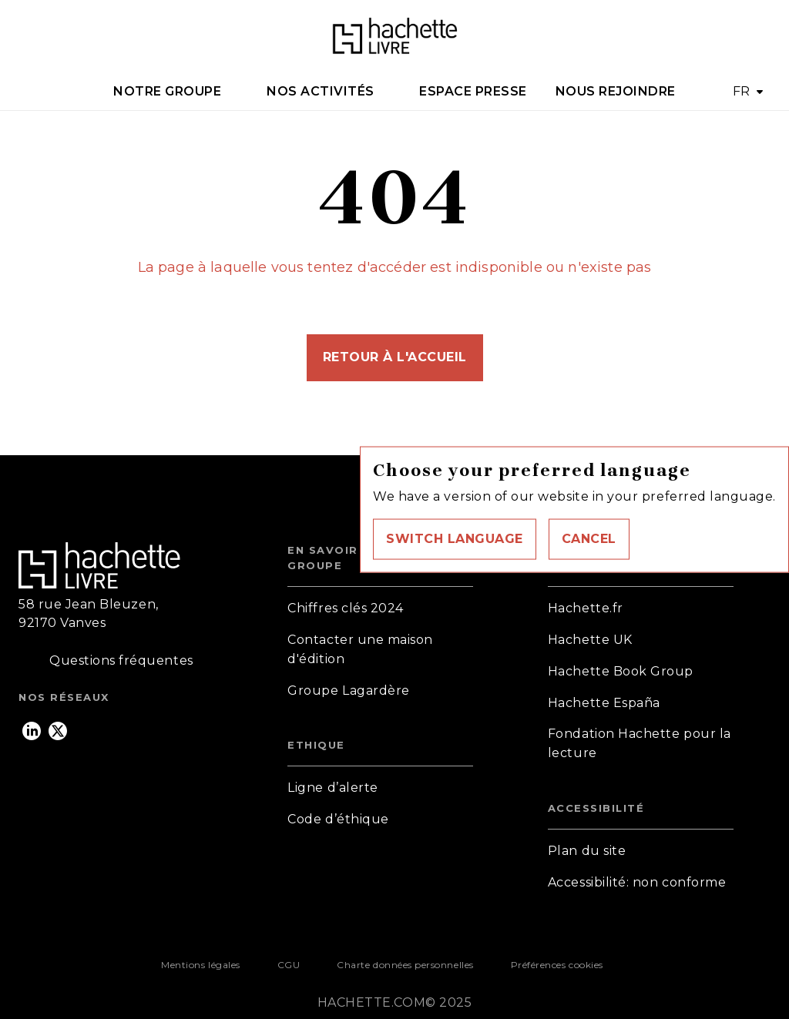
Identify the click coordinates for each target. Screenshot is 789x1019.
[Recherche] (751, 37)
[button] (454, 539)
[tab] (176, 91)
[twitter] (58, 731)
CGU (288, 964)
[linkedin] (31, 731)
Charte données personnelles (405, 964)
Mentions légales (200, 964)
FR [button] (741, 91)
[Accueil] (394, 36)
